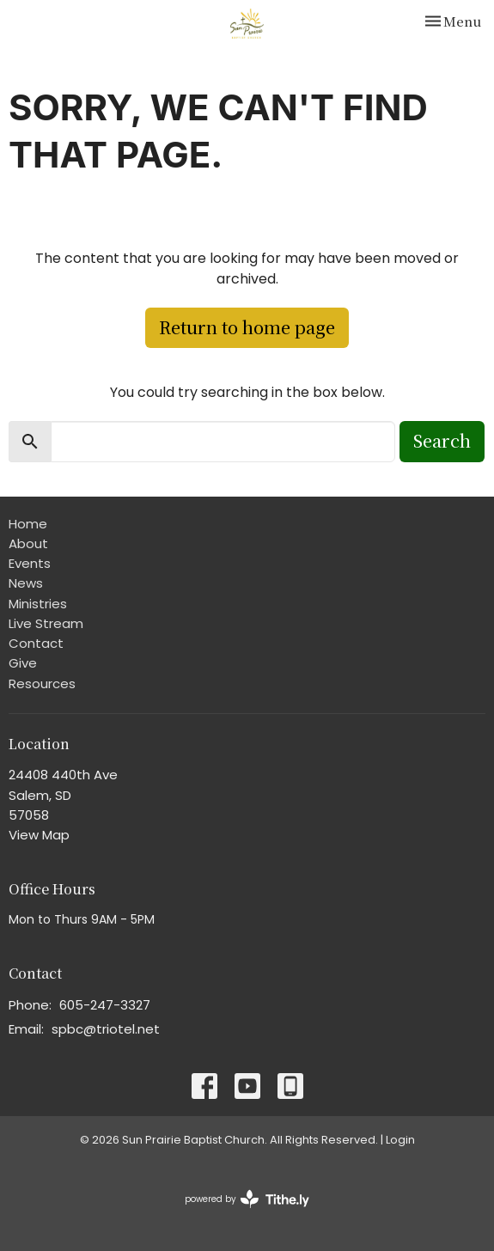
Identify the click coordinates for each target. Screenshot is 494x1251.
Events (30, 563)
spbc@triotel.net (106, 1029)
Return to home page (247, 326)
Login (400, 1140)
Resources (42, 683)
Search (442, 440)
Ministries (38, 604)
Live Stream (46, 623)
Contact (36, 643)
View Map (39, 835)
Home (28, 524)
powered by (247, 1199)
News (26, 583)
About (28, 543)
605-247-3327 (104, 1005)
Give (23, 663)
